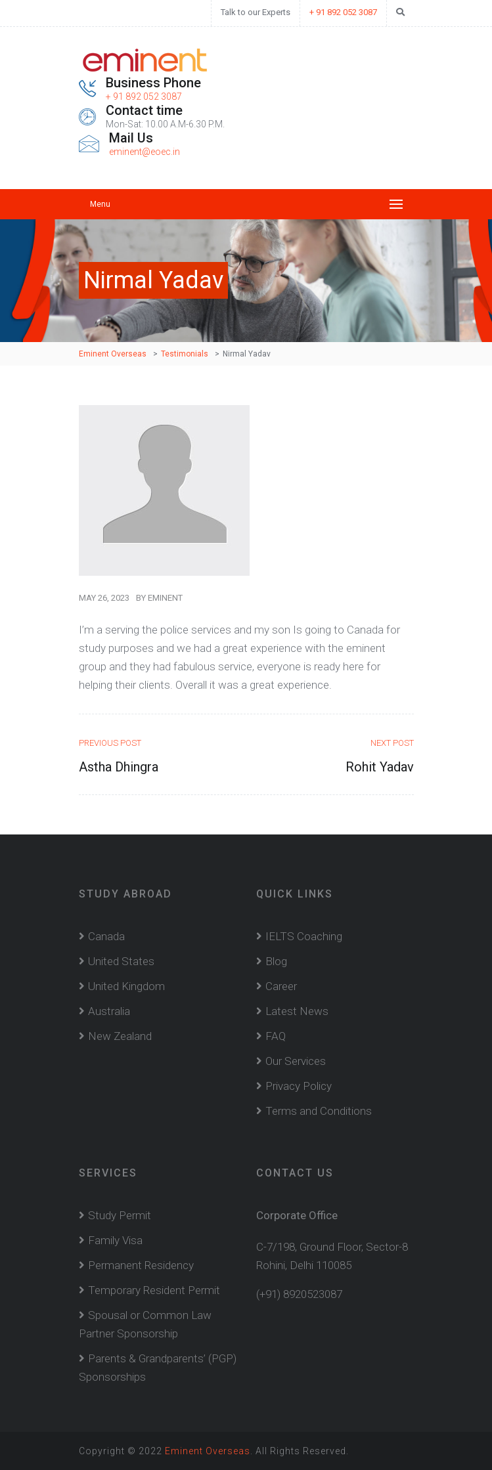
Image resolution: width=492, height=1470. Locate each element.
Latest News (296, 1011)
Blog (276, 961)
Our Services (295, 1061)
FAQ (275, 1036)
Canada (106, 936)
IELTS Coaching (303, 936)
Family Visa (115, 1240)
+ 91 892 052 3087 (343, 12)
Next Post (392, 743)
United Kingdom (126, 986)
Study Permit (119, 1215)
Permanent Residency (141, 1265)
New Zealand (120, 1036)
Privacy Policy (298, 1085)
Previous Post (110, 743)
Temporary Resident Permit (154, 1290)
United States (121, 961)
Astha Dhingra (118, 767)
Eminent (165, 598)
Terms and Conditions (318, 1110)
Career (281, 986)
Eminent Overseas (207, 1451)
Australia (109, 1011)
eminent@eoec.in (144, 151)
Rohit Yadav (380, 767)
